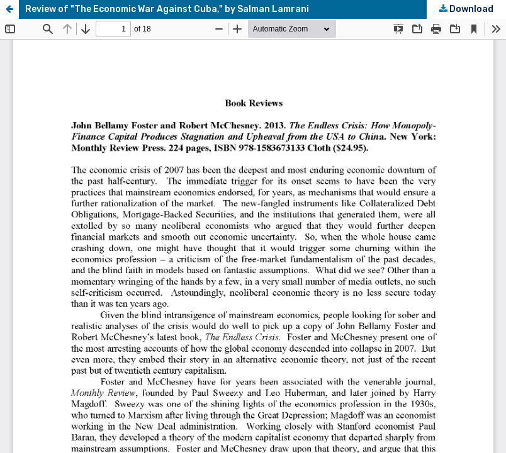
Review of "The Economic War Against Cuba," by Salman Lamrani (167, 9)
